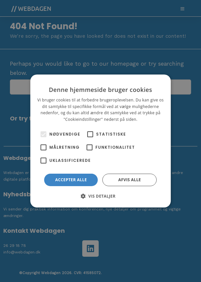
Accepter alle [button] (71, 180)
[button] (100, 196)
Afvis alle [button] (129, 180)
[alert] (100, 141)
